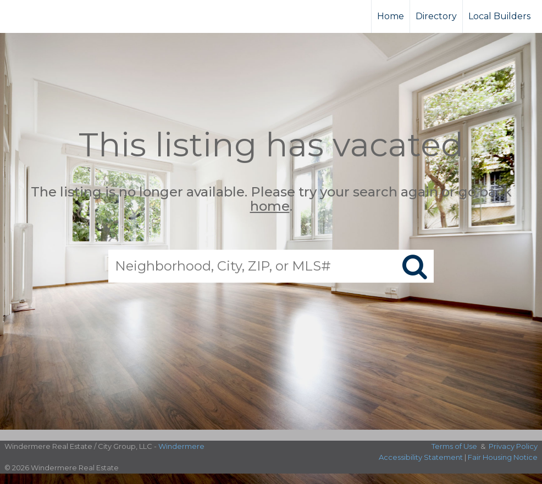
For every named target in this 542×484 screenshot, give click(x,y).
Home (390, 16)
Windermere (181, 446)
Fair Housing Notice (503, 457)
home (270, 207)
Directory (436, 16)
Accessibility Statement (421, 457)
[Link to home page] (49, 16)
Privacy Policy (513, 446)
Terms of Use (454, 446)
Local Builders (499, 16)
